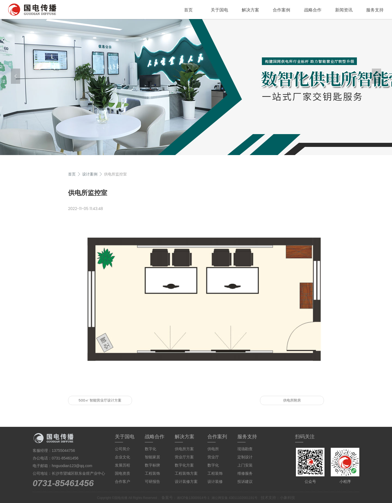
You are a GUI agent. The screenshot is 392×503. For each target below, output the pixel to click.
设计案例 (89, 174)
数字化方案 (184, 465)
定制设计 (245, 457)
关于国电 (219, 10)
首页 (188, 10)
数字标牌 (152, 465)
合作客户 (122, 481)
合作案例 (281, 10)
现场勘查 (245, 449)
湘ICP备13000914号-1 (193, 498)
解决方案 (250, 10)
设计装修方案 (186, 481)
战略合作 (312, 10)
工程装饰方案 (186, 473)
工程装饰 (152, 473)
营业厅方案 (184, 457)
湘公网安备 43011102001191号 (235, 498)
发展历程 (122, 465)
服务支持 (375, 10)
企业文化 (122, 457)
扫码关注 (305, 436)
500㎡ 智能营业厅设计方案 (100, 400)
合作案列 (217, 436)
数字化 (150, 449)
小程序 (345, 481)
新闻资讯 (344, 10)
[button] (15, 76)
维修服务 (245, 473)
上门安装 (245, 465)
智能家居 (152, 457)
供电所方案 (184, 449)
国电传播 (120, 498)
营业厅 (213, 457)
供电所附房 (292, 400)
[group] (196, 87)
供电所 (213, 449)
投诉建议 (245, 481)
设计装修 (215, 481)
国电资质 (122, 473)
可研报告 (152, 481)
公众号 (310, 481)
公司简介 (122, 449)
